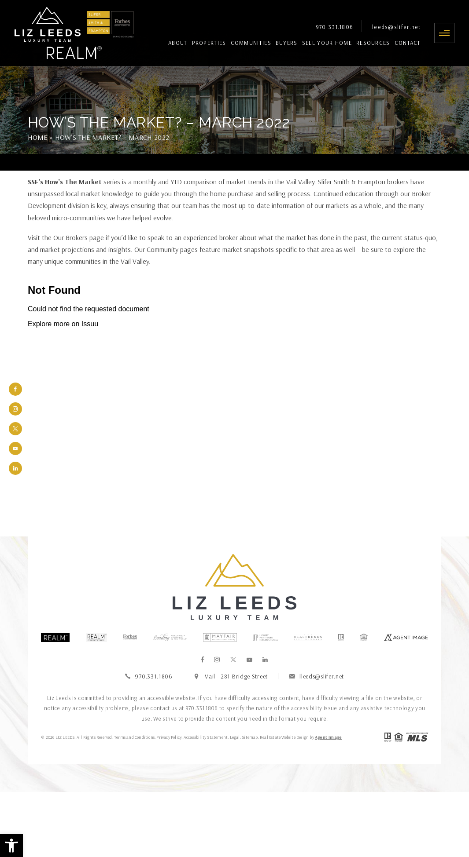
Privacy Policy (168, 737)
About (178, 43)
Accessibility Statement (206, 737)
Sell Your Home (327, 43)
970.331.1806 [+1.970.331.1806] (335, 27)
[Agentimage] (406, 637)
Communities (251, 43)
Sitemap (250, 737)
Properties (209, 43)
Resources (373, 43)
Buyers (287, 43)
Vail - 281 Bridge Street (236, 676)
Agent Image (328, 737)
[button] (11, 845)
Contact (408, 43)
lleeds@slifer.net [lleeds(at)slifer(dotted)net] (395, 27)
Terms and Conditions (134, 737)
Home (38, 137)
